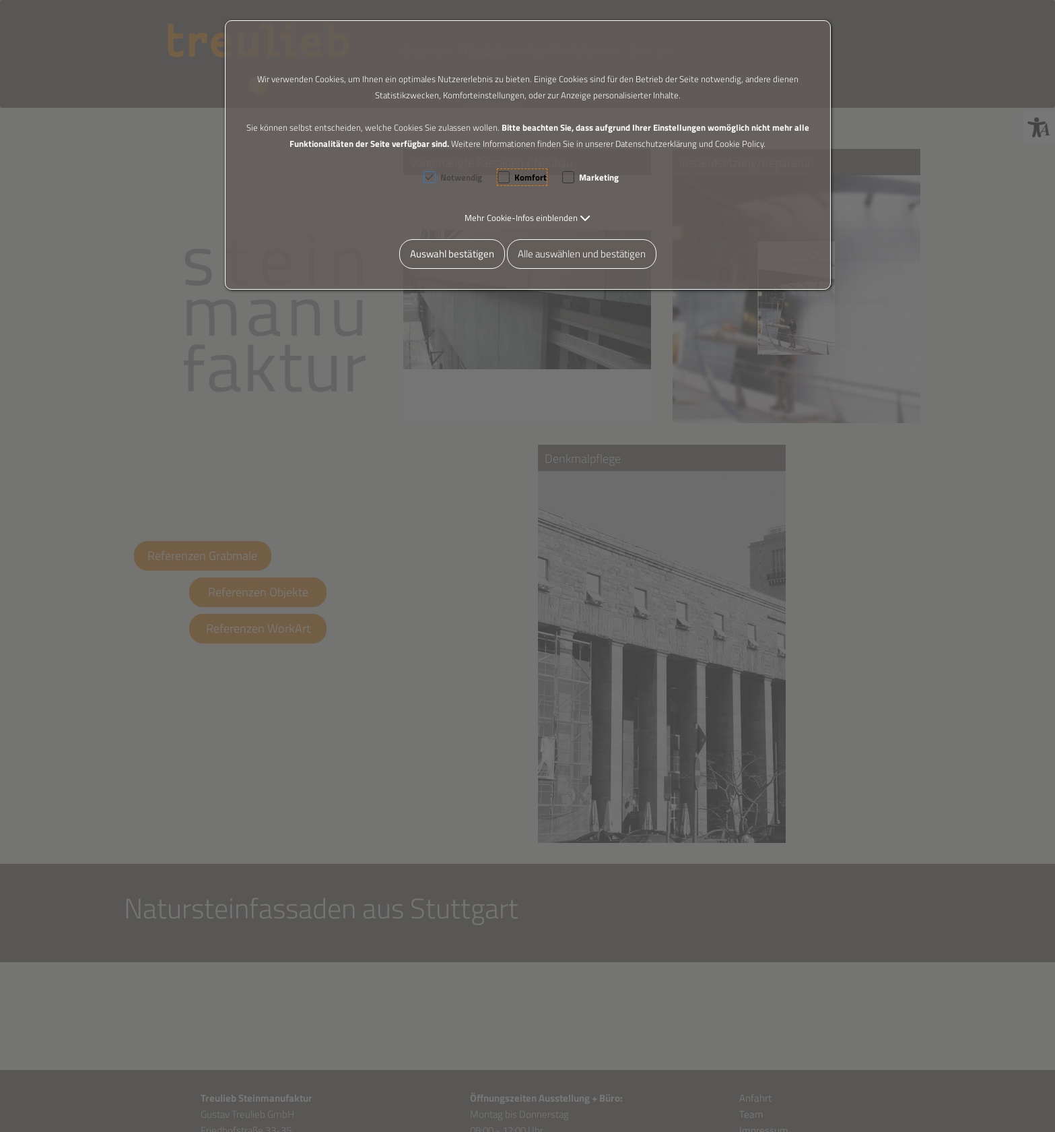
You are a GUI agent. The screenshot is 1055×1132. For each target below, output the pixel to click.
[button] (527, 217)
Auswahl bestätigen (452, 253)
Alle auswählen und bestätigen (582, 253)
